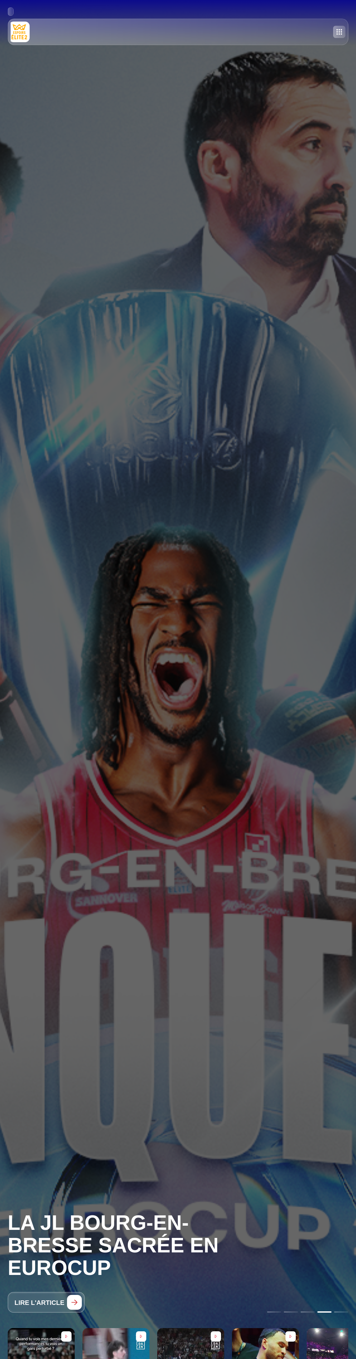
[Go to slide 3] (308, 1312)
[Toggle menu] (339, 32)
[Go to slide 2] (291, 1312)
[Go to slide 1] (274, 1312)
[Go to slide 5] (341, 1312)
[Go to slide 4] (324, 1312)
